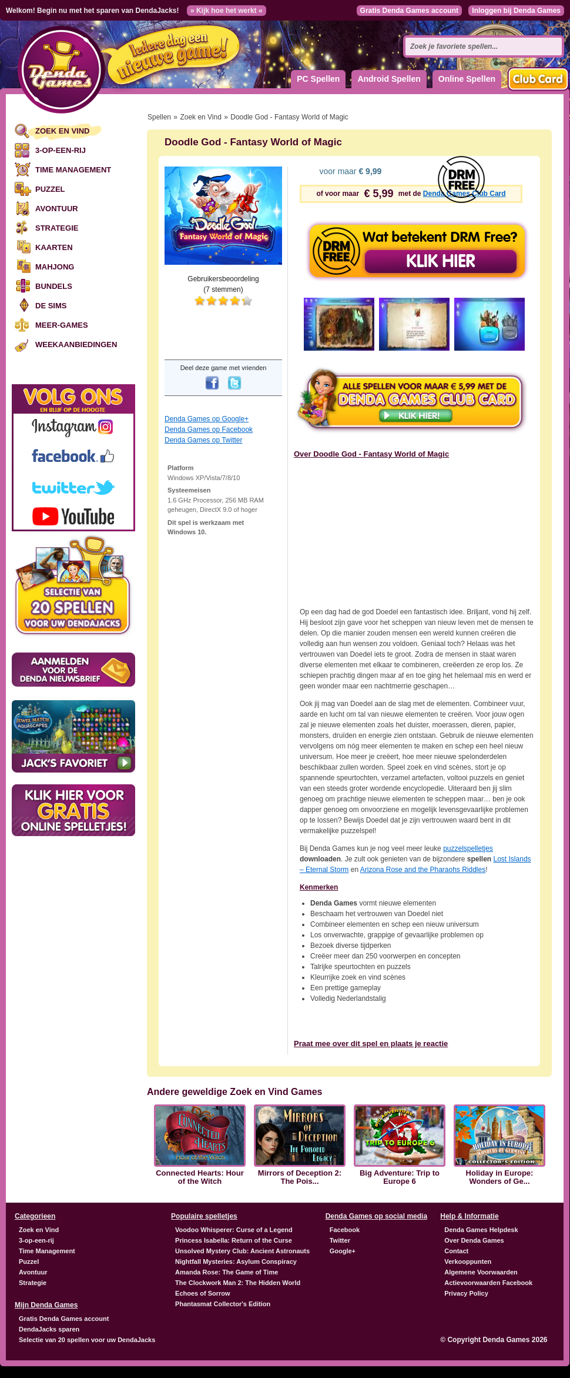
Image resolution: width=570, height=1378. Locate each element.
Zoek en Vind (62, 131)
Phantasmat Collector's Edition (222, 1303)
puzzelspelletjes (468, 848)
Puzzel (50, 189)
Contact (456, 1250)
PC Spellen (318, 79)
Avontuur (56, 208)
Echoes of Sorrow (202, 1293)
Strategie (56, 228)
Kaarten (54, 247)
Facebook (345, 1229)
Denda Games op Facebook (209, 429)
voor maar (349, 171)
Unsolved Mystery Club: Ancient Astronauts (242, 1250)
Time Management (73, 169)
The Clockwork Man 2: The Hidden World (237, 1282)
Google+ (343, 1250)
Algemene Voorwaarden (481, 1272)
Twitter (340, 1240)
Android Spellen (388, 79)
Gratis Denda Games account (409, 10)
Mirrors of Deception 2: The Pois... (299, 1177)
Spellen (159, 117)
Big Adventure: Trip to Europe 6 (400, 1177)
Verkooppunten (467, 1261)
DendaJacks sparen (49, 1329)
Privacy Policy (466, 1293)
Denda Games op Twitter (204, 440)
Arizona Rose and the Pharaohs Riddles (422, 870)
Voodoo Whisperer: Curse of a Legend (234, 1229)
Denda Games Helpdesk (481, 1229)
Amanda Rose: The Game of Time (226, 1272)
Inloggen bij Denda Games (516, 10)
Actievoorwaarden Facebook (488, 1282)
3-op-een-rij (60, 150)
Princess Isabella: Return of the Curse (233, 1240)
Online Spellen (466, 79)
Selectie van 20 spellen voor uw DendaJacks (87, 1339)
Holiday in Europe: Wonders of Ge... (500, 1177)
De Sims (50, 305)
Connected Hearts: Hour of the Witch (200, 1177)
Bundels (53, 286)
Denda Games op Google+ (207, 419)
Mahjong (54, 266)
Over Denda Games (474, 1240)
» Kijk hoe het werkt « (226, 10)
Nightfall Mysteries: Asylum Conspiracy (236, 1261)
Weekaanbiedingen (76, 344)
